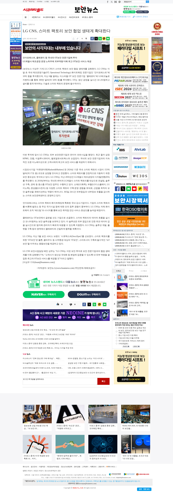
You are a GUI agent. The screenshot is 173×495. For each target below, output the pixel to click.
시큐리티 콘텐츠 (141, 17)
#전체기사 (36, 17)
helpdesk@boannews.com (123, 477)
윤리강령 (77, 467)
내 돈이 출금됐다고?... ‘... (129, 246)
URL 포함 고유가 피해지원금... (131, 243)
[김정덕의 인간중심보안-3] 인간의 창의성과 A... (87, 373)
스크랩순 (144, 271)
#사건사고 (62, 17)
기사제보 (39, 1)
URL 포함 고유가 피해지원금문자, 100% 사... (86, 368)
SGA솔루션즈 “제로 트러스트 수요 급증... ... (40, 363)
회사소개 (26, 467)
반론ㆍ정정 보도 (144, 489)
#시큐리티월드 (49, 17)
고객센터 (85, 467)
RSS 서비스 (111, 467)
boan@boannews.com (44, 262)
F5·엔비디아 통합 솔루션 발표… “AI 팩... (130, 256)
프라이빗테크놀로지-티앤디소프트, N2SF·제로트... (43, 368)
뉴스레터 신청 (55, 1)
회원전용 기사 (125, 17)
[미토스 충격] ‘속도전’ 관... (130, 234)
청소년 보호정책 (66, 467)
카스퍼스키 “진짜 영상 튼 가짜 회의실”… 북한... (42, 358)
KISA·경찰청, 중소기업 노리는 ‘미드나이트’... (86, 358)
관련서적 (101, 467)
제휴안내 (93, 467)
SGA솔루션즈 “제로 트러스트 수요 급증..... (131, 262)
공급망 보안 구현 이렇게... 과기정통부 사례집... (87, 363)
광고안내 (34, 467)
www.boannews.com (65, 268)
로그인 (25, 1)
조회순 (118, 271)
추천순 (131, 271)
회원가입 (32, 1)
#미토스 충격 (87, 17)
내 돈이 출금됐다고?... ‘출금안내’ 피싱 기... (40, 373)
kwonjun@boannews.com (87, 483)
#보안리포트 (74, 17)
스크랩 (46, 1)
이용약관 (42, 467)
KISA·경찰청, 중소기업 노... (130, 240)
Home (25, 24)
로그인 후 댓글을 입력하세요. (60, 381)
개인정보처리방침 (53, 467)
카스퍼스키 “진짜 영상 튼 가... (131, 237)
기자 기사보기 (100, 275)
